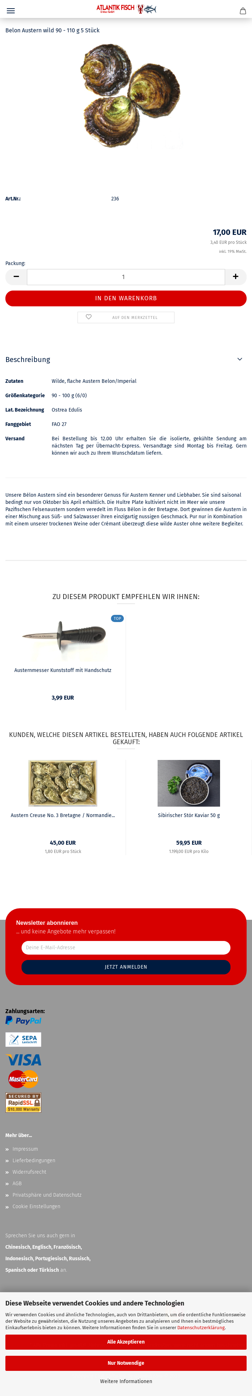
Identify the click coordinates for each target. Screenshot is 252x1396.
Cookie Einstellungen (36, 1206)
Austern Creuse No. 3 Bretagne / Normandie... (63, 815)
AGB (17, 1184)
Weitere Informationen (126, 1381)
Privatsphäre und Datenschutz (47, 1195)
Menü (11, 10)
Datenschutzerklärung (201, 1327)
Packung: (15, 263)
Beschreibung (27, 359)
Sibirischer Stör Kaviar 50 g (189, 815)
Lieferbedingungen (34, 1161)
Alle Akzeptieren (126, 1342)
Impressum (25, 1149)
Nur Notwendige (126, 1363)
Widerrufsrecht (29, 1172)
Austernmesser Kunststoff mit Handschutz (62, 670)
